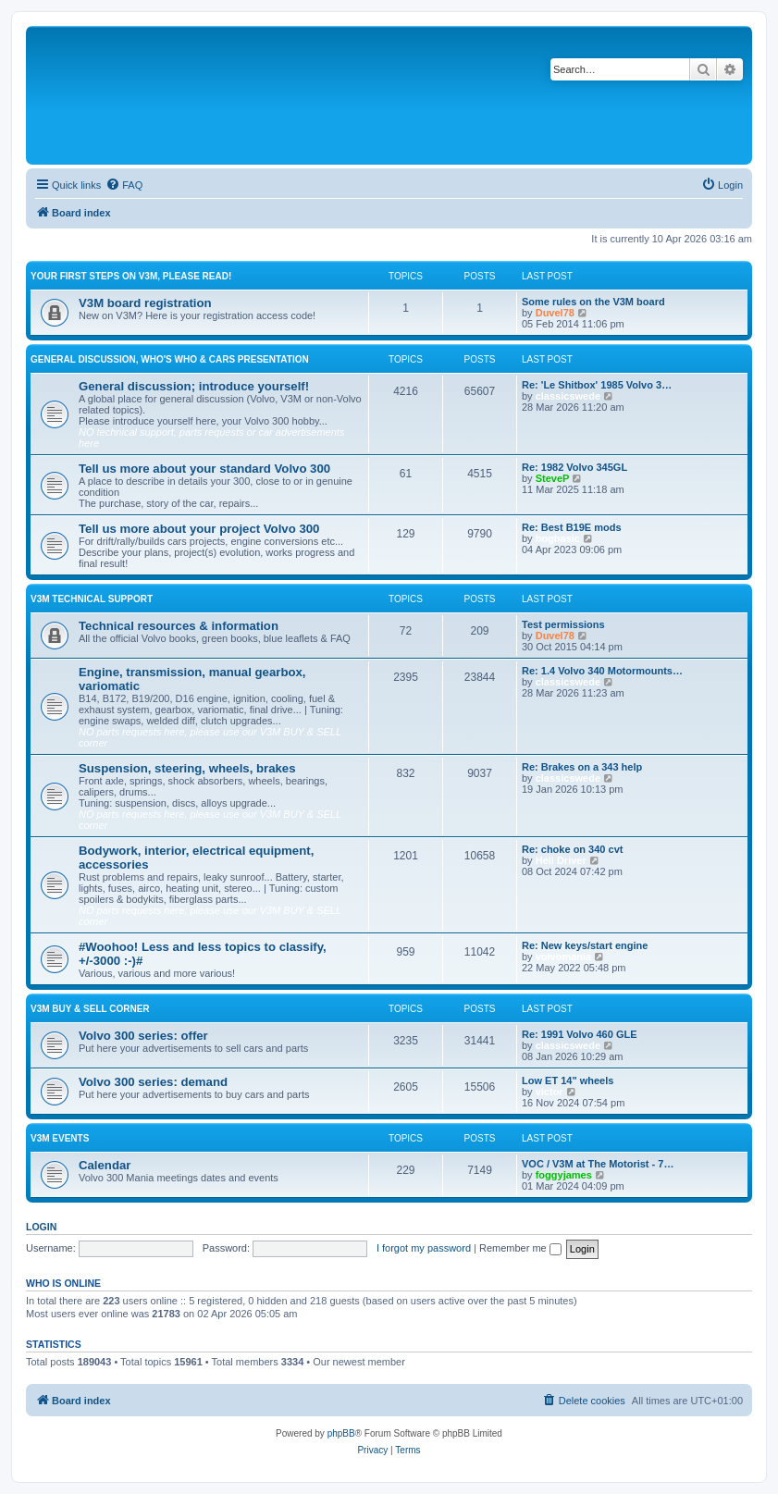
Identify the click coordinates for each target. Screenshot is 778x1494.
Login (41, 1226)
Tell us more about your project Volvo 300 (199, 529)
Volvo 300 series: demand (153, 1082)
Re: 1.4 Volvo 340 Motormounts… (602, 670)
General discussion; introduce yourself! (194, 386)
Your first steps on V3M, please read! (131, 276)
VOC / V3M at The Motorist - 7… (597, 1163)
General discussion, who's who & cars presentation (170, 359)
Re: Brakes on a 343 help (582, 766)
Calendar (104, 1165)
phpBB (341, 1433)
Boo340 (426, 1361)
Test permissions (563, 624)
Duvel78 (555, 312)
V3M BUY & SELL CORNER (90, 1009)
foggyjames (564, 1174)
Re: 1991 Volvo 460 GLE (579, 1034)
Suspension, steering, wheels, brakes (187, 768)
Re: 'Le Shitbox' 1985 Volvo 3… (597, 384)
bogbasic (558, 538)
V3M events (60, 1138)
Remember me (520, 1247)
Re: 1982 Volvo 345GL (574, 467)
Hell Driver (561, 860)
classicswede (568, 395)
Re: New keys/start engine (585, 945)
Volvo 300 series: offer (143, 1036)
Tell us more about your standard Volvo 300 (204, 468)
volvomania (564, 956)
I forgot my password (424, 1247)
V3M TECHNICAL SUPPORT (92, 599)
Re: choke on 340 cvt (572, 849)
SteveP (553, 478)
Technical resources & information (178, 626)
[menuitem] (123, 185)
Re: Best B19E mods (572, 527)
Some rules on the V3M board (593, 301)
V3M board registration (145, 303)
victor (549, 1091)
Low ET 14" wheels (567, 1080)
